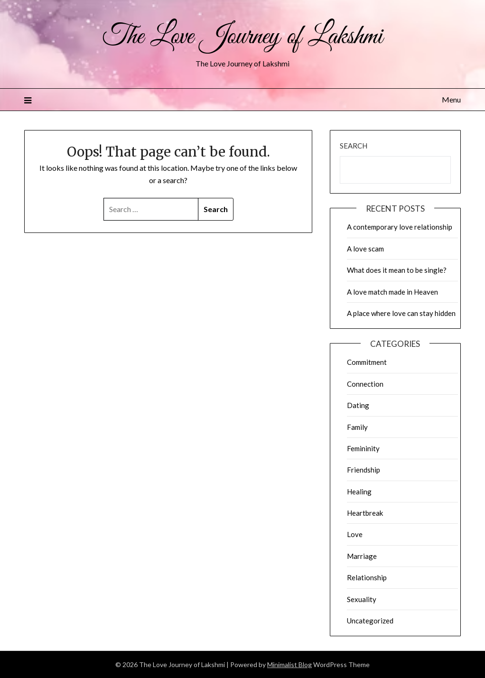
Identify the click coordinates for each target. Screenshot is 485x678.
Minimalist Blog (289, 664)
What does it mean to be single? (397, 270)
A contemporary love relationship (399, 227)
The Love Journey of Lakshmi (242, 37)
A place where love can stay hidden (401, 313)
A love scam (365, 248)
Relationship (367, 577)
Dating (358, 405)
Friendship (363, 469)
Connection (365, 384)
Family (357, 427)
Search (353, 145)
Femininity (363, 448)
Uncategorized (370, 620)
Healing (359, 491)
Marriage (362, 556)
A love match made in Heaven (392, 292)
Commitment (367, 362)
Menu (451, 99)
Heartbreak (365, 513)
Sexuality (361, 599)
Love (355, 534)
